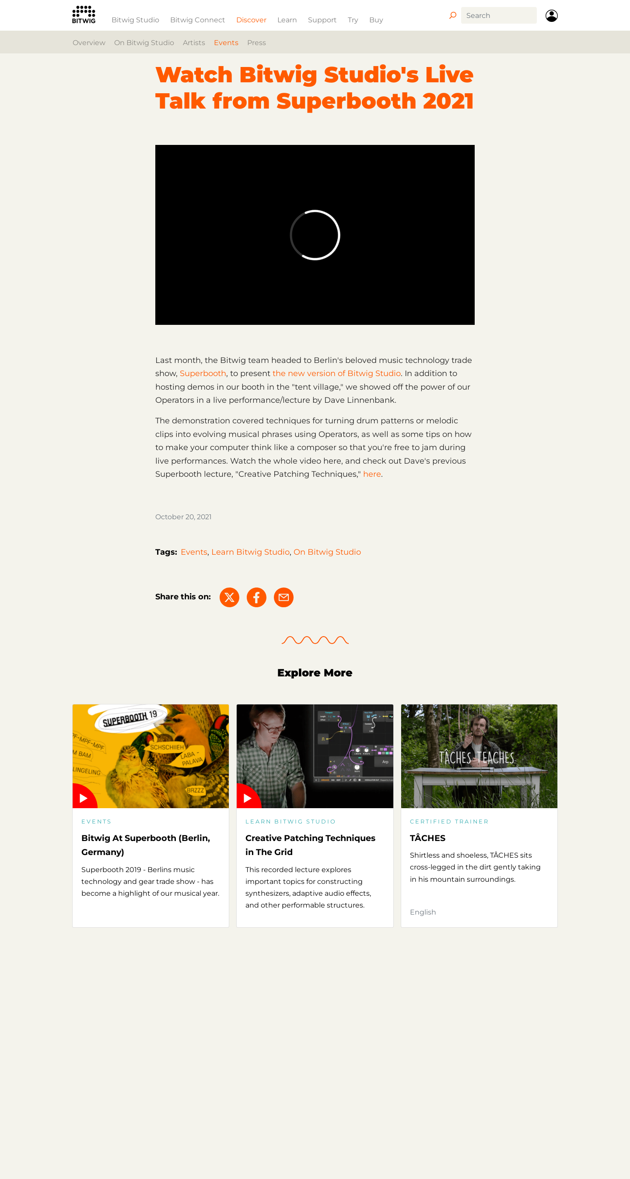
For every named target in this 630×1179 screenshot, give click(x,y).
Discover (251, 20)
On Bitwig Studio (144, 43)
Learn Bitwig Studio (250, 552)
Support (322, 20)
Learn (287, 20)
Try (353, 20)
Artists (194, 43)
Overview (89, 43)
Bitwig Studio (135, 20)
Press (256, 43)
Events (226, 43)
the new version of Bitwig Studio (337, 373)
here (372, 474)
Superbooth (203, 373)
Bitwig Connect (197, 20)
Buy (376, 20)
